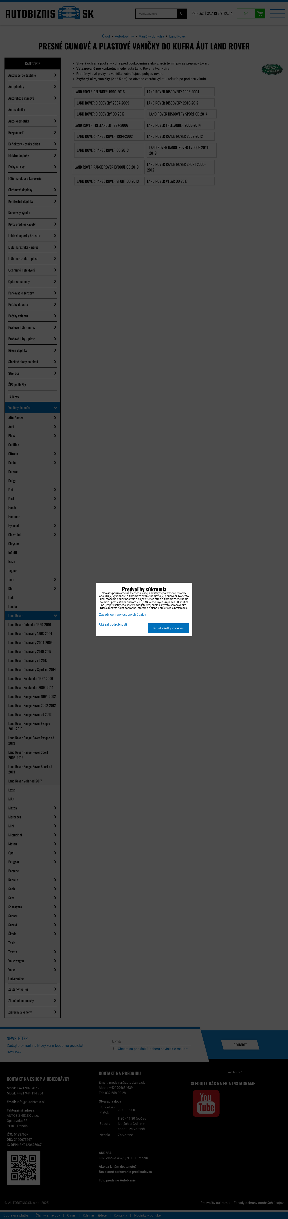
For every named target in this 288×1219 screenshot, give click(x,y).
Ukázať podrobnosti (113, 624)
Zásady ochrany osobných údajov (122, 615)
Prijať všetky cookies (168, 628)
